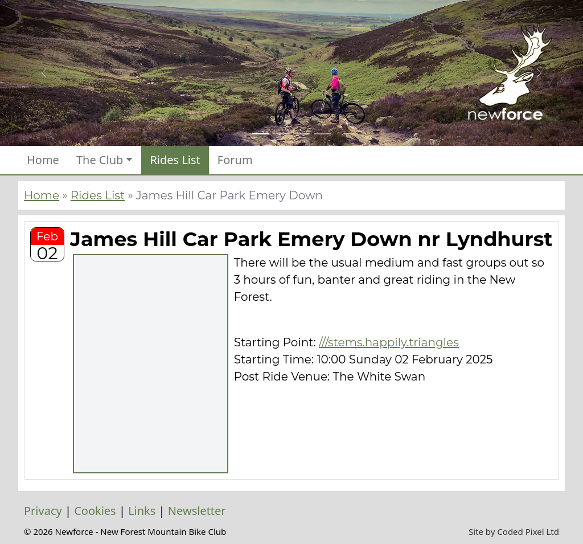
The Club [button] (99, 159)
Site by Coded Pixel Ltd (514, 531)
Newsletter (197, 510)
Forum (235, 159)
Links (141, 510)
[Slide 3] (301, 133)
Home (43, 159)
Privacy (43, 510)
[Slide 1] (260, 133)
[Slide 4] (322, 133)
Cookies (95, 510)
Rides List (175, 159)
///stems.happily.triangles (389, 342)
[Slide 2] (281, 133)
